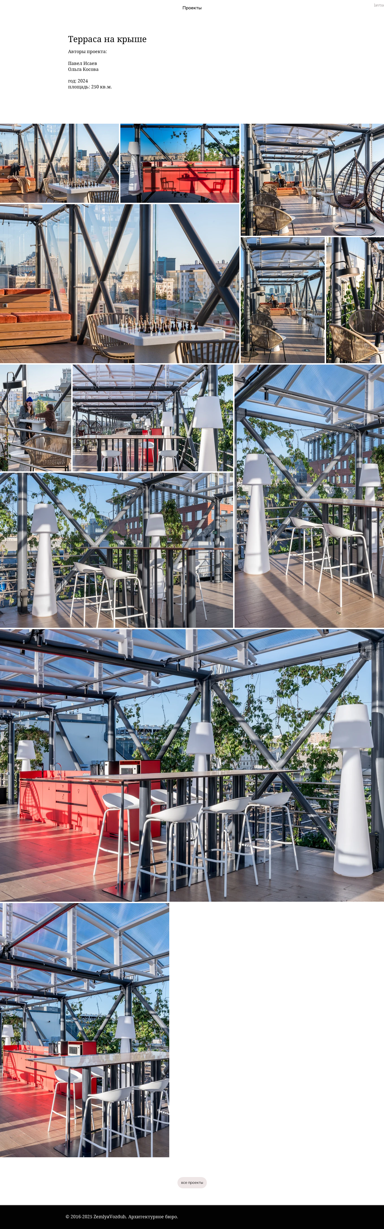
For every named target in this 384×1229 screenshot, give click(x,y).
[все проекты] (192, 1182)
